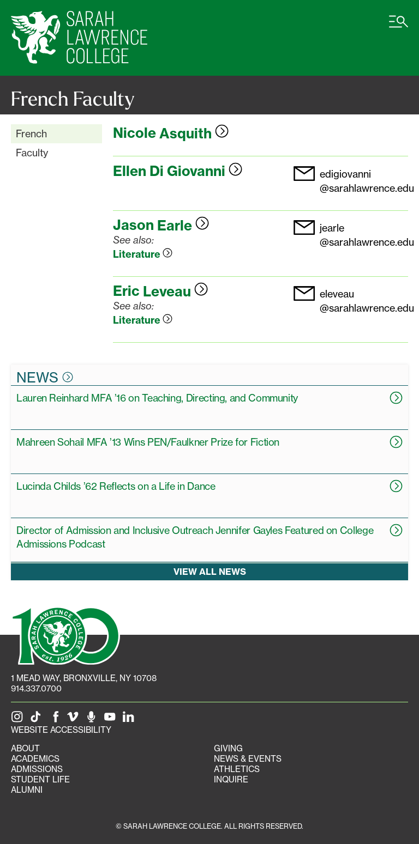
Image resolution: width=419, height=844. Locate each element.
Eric (160, 291)
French (31, 133)
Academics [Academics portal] (35, 759)
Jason (161, 225)
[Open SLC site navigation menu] (398, 27)
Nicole (171, 133)
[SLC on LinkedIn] (130, 719)
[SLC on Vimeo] (75, 719)
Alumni (27, 790)
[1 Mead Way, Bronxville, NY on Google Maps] (84, 678)
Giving (228, 748)
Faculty (32, 153)
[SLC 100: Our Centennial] (65, 634)
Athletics (237, 769)
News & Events (248, 759)
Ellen (177, 171)
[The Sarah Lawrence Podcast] (93, 719)
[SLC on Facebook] (56, 719)
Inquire (231, 779)
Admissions (37, 769)
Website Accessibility (61, 730)
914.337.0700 (36, 688)
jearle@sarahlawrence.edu (367, 234)
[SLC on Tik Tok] (37, 719)
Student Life (40, 779)
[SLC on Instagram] (19, 719)
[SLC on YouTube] (112, 719)
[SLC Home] (79, 38)
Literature (142, 254)
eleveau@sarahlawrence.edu (367, 300)
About (25, 748)
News (44, 377)
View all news (209, 571)
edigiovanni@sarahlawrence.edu (367, 180)
